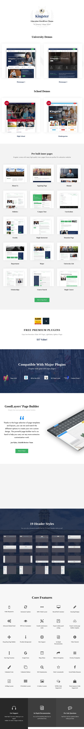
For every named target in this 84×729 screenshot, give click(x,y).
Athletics (15, 212)
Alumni (68, 186)
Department (15, 264)
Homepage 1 (21, 82)
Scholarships (15, 290)
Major (42, 264)
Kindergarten (63, 136)
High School (21, 136)
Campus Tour (42, 212)
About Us (15, 186)
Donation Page (69, 238)
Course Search (42, 290)
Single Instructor (42, 238)
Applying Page (42, 186)
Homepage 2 (63, 82)
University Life (69, 264)
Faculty (15, 238)
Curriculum (69, 212)
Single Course (69, 290)
